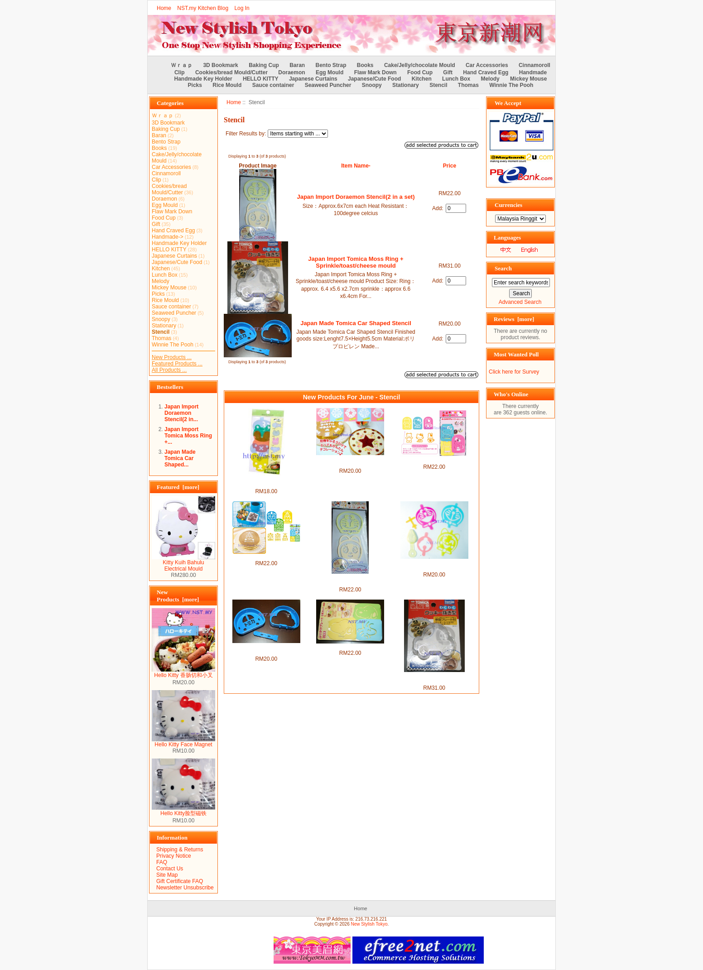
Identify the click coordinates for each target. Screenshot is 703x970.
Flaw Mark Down (375, 72)
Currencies (508, 205)
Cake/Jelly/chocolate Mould (419, 65)
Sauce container (273, 85)
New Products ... (172, 357)
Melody (490, 79)
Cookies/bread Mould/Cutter (231, 72)
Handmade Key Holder (203, 79)
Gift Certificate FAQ (179, 881)
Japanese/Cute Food (374, 79)
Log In (241, 8)
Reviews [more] (514, 319)
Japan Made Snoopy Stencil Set (350, 646)
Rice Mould (226, 85)
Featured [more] (178, 487)
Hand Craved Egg (485, 72)
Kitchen (422, 79)
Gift (448, 72)
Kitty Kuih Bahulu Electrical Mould (183, 563)
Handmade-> (167, 237)
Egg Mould (329, 72)
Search (503, 268)
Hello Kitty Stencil (434, 460)
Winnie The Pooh (511, 85)
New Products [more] (178, 596)
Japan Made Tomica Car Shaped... (180, 458)
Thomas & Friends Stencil (266, 557)
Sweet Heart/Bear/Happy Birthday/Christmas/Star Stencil (350, 461)
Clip (179, 72)
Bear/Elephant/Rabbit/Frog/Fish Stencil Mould (266, 481)
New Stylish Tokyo (369, 924)
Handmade (533, 72)
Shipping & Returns (179, 849)
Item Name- (356, 166)
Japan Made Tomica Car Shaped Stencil (355, 323)
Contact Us (169, 868)
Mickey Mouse (528, 79)
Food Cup (420, 72)
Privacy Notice (173, 856)
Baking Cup (264, 65)
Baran (297, 65)
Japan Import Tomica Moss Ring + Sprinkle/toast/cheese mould (355, 262)
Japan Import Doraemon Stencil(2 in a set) (355, 196)
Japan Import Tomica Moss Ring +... (188, 435)
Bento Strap (331, 65)
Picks (195, 85)
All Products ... (169, 370)
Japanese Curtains (313, 79)
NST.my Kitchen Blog (202, 8)
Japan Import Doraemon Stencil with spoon (434, 565)
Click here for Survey (514, 372)
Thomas (468, 85)
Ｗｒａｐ (182, 65)
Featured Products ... (177, 363)
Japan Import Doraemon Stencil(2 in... (181, 413)
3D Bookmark (220, 65)
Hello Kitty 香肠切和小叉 (183, 672)
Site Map (167, 875)
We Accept (508, 103)
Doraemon (291, 72)
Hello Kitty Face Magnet (183, 742)
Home (164, 8)
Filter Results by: (246, 133)
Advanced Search (520, 302)
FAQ (161, 862)
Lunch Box (456, 79)
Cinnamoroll (534, 65)
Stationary (405, 85)
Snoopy (372, 85)
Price (449, 166)
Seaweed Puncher (328, 85)
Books (365, 65)
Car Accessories (487, 65)
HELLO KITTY (261, 79)
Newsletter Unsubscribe (185, 887)
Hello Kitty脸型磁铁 (183, 810)
